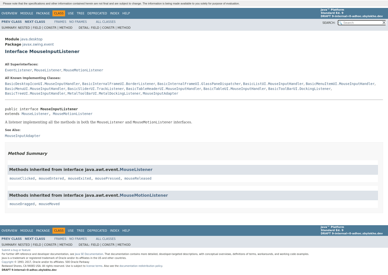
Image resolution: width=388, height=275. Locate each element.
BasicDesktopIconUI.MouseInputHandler (42, 84)
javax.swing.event (38, 44)
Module (26, 13)
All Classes (106, 22)
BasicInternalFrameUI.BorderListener (118, 84)
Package (43, 13)
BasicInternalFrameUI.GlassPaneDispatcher (199, 84)
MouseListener (47, 70)
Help (126, 13)
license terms (94, 266)
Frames (60, 22)
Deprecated (97, 13)
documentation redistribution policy (141, 266)
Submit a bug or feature (16, 250)
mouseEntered (51, 178)
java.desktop (31, 39)
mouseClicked (22, 178)
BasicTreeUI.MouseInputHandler (35, 93)
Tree (80, 13)
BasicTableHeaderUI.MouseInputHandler (163, 89)
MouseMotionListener (83, 70)
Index (115, 13)
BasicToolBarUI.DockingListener (299, 89)
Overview (9, 13)
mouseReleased (138, 178)
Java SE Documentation (89, 254)
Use (71, 13)
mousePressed (107, 178)
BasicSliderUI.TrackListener (96, 89)
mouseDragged (22, 204)
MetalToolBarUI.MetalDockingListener (104, 93)
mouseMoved (49, 204)
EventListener (18, 70)
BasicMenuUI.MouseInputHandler (35, 89)
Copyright (8, 262)
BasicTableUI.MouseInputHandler (234, 89)
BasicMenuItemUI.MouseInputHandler (340, 84)
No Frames (78, 22)
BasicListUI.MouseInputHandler (273, 84)
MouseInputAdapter (160, 93)
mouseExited (79, 178)
